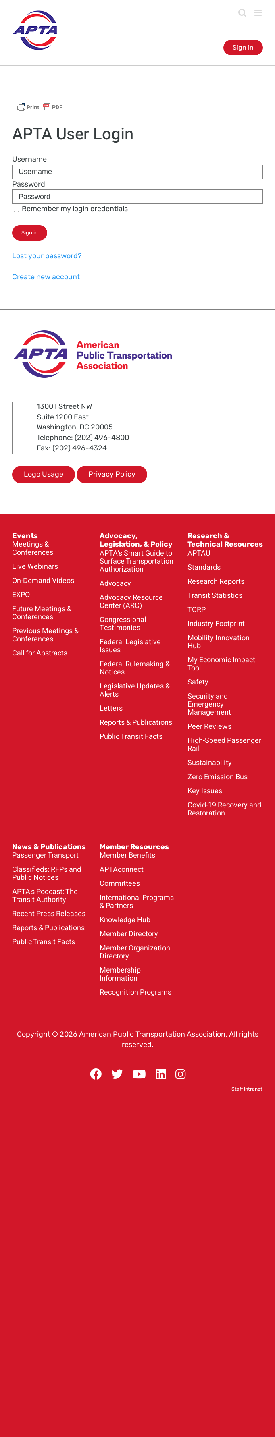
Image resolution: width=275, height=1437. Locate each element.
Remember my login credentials (71, 208)
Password (28, 184)
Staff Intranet (246, 1089)
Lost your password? (47, 255)
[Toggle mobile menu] (258, 12)
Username (29, 159)
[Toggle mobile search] (242, 12)
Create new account (46, 276)
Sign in (243, 47)
